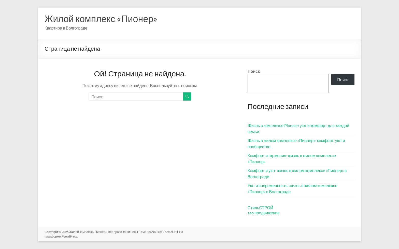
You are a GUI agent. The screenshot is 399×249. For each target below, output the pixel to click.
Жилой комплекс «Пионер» (101, 18)
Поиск (254, 71)
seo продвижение (264, 212)
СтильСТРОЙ (260, 207)
